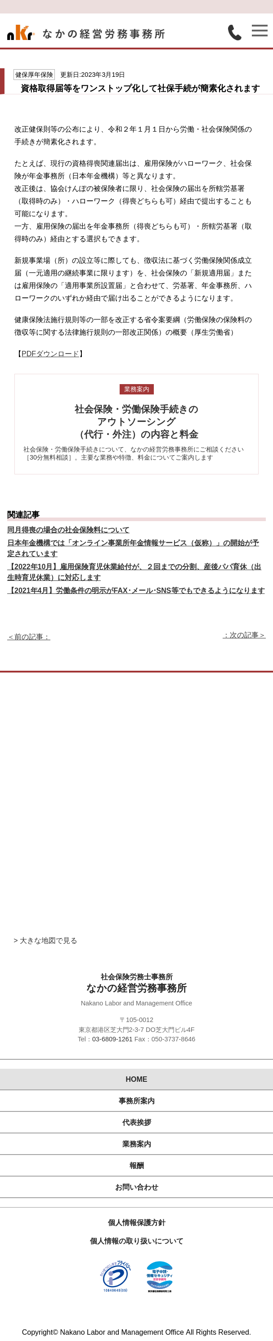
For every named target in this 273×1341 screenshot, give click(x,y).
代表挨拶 (136, 1122)
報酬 (137, 1165)
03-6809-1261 (112, 1039)
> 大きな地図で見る (45, 940)
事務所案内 (137, 1101)
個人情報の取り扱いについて (136, 1241)
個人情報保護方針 (137, 1222)
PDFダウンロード (50, 354)
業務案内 (136, 1144)
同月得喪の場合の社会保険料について (68, 530)
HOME (137, 1079)
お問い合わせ (136, 1187)
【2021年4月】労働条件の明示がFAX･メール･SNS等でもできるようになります (136, 590)
